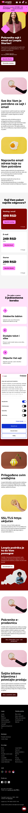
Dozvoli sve (14, 426)
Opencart (17, 750)
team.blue (10, 798)
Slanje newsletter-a (19, 752)
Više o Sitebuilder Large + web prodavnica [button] (14, 640)
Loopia (2, 714)
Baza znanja (18, 714)
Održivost (3, 718)
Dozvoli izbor (14, 430)
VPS (16, 756)
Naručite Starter (7, 59)
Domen (3, 750)
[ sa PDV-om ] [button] (10, 790)
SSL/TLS (17, 754)
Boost (2, 748)
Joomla (2, 756)
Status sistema (18, 716)
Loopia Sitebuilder (5, 762)
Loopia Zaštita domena (6, 760)
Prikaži (23, 226)
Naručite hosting (9, 222)
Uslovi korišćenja (5, 722)
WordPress (17, 760)
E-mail (2, 752)
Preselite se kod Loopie (6, 754)
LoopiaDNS (3, 758)
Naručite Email (8, 245)
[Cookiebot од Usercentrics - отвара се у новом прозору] (20, 376)
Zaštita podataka (5, 720)
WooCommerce (19, 762)
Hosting (17, 758)
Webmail (17, 722)
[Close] (26, 7)
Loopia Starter (18, 748)
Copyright (3, 724)
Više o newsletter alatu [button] (9, 694)
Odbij (14, 435)
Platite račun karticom (20, 718)
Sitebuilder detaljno (8, 63)
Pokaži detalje (19, 421)
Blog (2, 716)
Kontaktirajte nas (8, 566)
